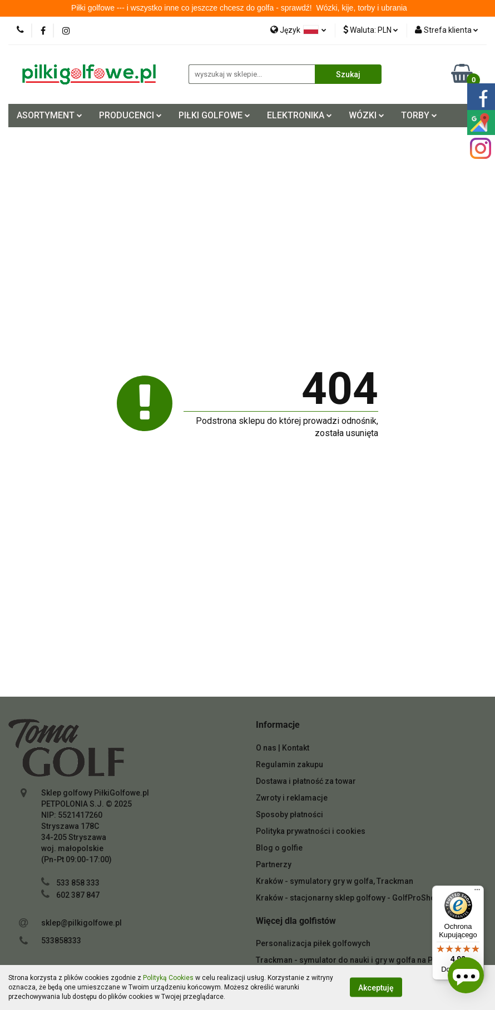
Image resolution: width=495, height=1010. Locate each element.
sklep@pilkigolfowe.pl (81, 922)
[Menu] (477, 892)
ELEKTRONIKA (299, 115)
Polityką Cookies (168, 978)
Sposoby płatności (289, 814)
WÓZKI (366, 115)
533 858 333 (78, 882)
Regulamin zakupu (289, 764)
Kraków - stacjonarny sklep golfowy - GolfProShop (348, 897)
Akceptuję (376, 987)
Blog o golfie (279, 847)
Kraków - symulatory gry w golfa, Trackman (334, 881)
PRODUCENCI (130, 115)
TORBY (419, 115)
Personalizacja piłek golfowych (313, 943)
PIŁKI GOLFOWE (214, 115)
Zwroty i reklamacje (292, 797)
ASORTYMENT (49, 115)
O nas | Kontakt (282, 747)
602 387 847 (78, 895)
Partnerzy (273, 864)
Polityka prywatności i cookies (310, 831)
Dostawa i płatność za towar (306, 781)
